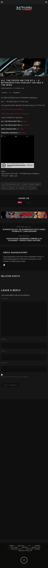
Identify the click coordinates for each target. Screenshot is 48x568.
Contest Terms (33, 549)
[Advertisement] (23, 35)
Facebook (26, 125)
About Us (36, 547)
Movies (21, 545)
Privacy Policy (25, 550)
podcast (12, 188)
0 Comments (16, 92)
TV (10, 92)
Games (37, 545)
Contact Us (16, 549)
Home (11, 545)
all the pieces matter (10, 184)
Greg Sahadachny (6, 88)
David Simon (35, 184)
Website (4, 363)
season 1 (22, 188)
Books (25, 547)
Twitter (25, 121)
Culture (14, 547)
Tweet (28, 203)
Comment (5, 298)
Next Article (24, 236)
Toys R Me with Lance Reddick (12, 109)
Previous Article (24, 226)
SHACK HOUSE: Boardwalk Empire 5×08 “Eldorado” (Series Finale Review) (24, 239)
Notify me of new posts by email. (15, 377)
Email (3, 351)
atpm (25, 184)
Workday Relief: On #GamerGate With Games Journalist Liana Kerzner (24, 230)
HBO (3, 188)
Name (3, 339)
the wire (32, 188)
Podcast (4, 92)
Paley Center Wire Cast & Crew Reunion (15, 114)
